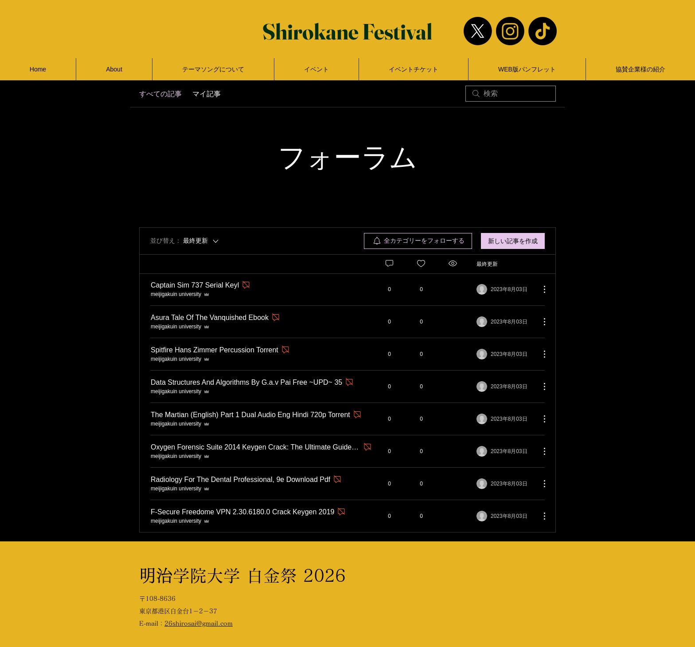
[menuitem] (418, 241)
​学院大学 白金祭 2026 (242, 575)
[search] (510, 94)
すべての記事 (160, 93)
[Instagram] (510, 31)
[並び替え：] (185, 241)
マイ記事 (206, 93)
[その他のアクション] (540, 289)
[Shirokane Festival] (347, 31)
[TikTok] (542, 31)
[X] (478, 31)
